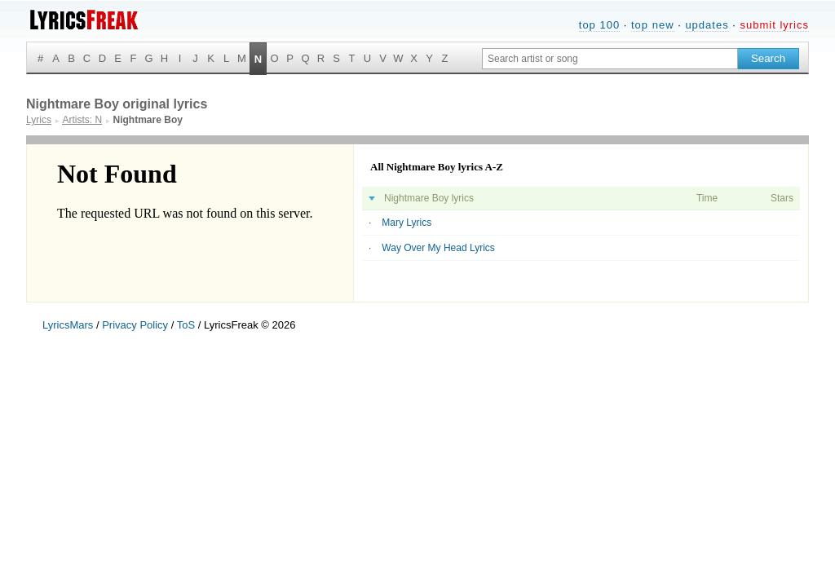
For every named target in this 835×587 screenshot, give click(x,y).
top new (652, 25)
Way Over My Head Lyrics (438, 248)
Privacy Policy (135, 325)
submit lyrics (774, 25)
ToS (186, 325)
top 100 (599, 25)
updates (706, 25)
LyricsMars (67, 325)
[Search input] (610, 58)
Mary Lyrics (406, 222)
